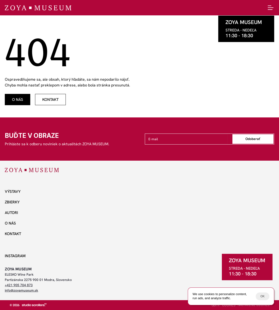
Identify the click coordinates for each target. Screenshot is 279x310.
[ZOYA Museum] (38, 7)
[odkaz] (17, 99)
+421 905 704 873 (19, 285)
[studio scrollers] (34, 304)
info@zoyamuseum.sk (21, 290)
